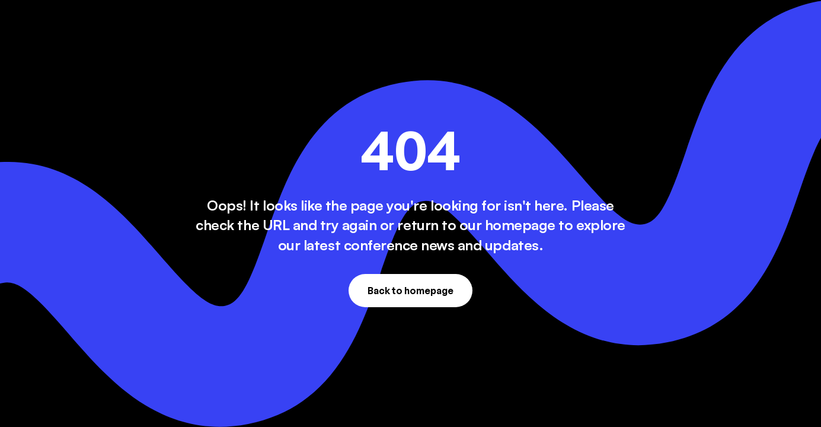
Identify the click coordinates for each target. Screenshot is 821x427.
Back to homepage (410, 291)
